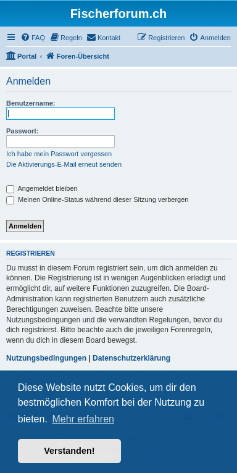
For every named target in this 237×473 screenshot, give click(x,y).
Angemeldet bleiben (42, 188)
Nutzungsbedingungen (46, 358)
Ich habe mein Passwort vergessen (59, 153)
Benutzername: (30, 103)
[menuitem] (32, 37)
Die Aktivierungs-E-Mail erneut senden (64, 164)
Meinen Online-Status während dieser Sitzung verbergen (97, 199)
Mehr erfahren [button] (83, 419)
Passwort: (22, 131)
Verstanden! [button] (69, 451)
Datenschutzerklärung (131, 358)
